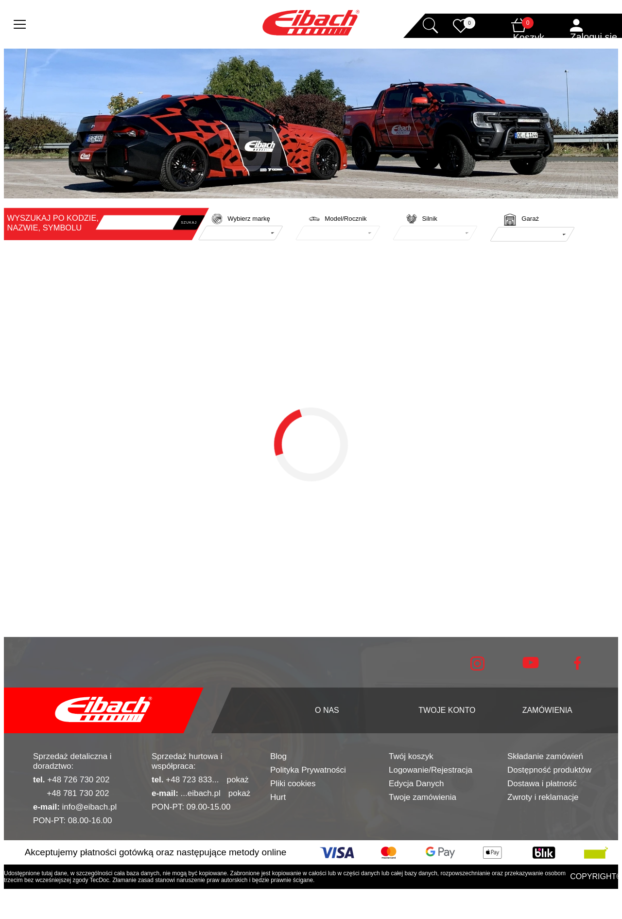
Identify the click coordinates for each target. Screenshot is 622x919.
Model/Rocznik (345, 218)
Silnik (429, 218)
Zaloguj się (593, 37)
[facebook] (577, 667)
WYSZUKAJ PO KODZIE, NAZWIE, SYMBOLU (53, 222)
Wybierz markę (248, 218)
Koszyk (528, 37)
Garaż (530, 218)
